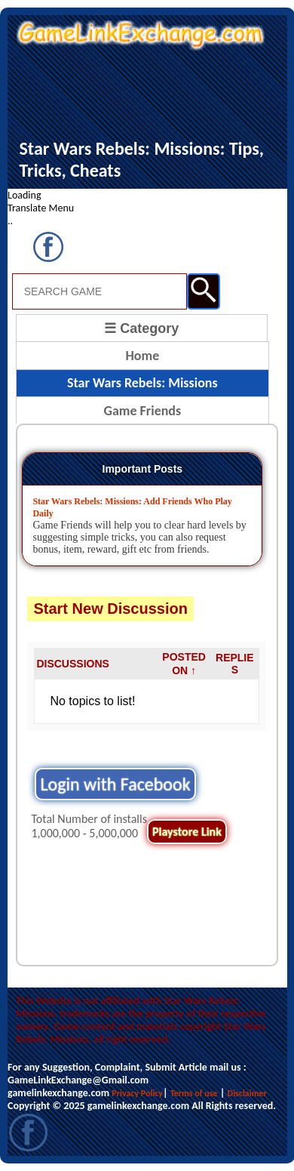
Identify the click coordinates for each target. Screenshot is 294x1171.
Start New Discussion (110, 608)
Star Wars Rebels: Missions (142, 382)
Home (142, 355)
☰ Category (141, 328)
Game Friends (142, 410)
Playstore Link (187, 831)
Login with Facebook (115, 784)
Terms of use (194, 1093)
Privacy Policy (137, 1093)
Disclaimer (247, 1093)
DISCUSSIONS (72, 664)
